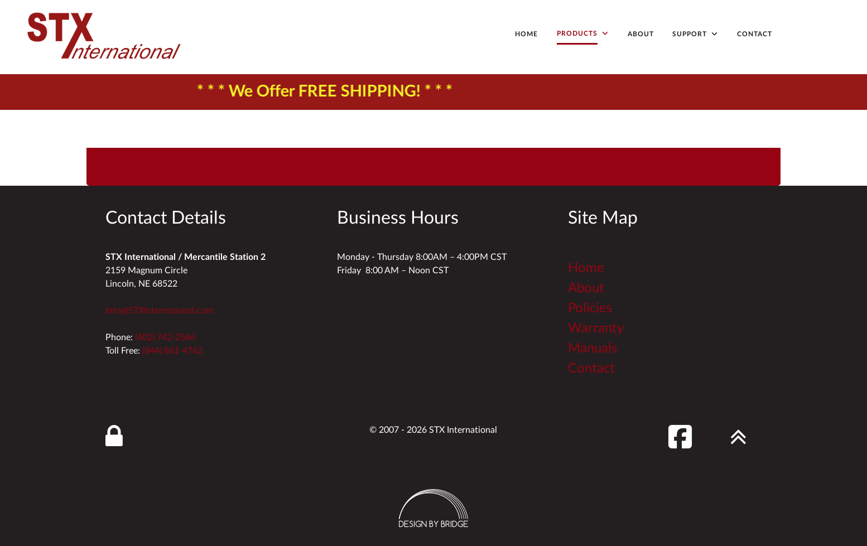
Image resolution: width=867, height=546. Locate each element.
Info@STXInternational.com (159, 310)
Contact (591, 368)
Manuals (592, 348)
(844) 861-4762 (172, 350)
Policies (590, 308)
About (586, 288)
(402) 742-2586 (165, 337)
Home (586, 268)
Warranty (596, 328)
